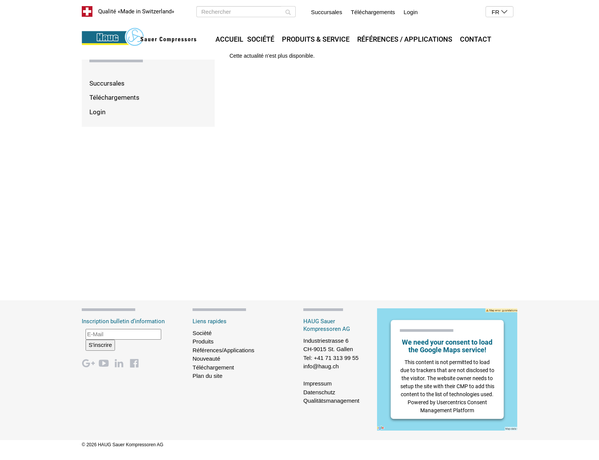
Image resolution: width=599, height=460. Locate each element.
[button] (499, 11)
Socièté (202, 333)
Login (411, 12)
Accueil (229, 39)
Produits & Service (316, 39)
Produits (203, 341)
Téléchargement (213, 367)
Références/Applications (223, 350)
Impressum (317, 383)
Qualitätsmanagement (331, 400)
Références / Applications (404, 39)
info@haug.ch (321, 366)
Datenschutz (319, 392)
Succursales (326, 12)
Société (260, 39)
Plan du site (207, 376)
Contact (475, 39)
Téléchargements (373, 12)
